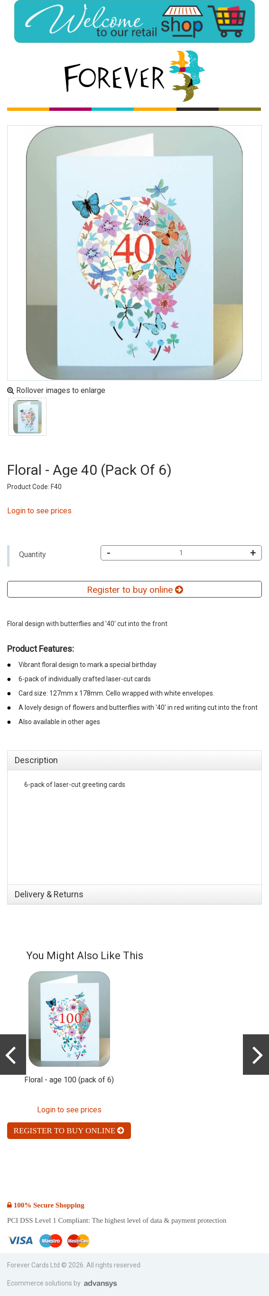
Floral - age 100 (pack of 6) (69, 1079)
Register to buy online (135, 589)
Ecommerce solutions (40, 1283)
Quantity (32, 554)
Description (36, 760)
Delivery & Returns (49, 894)
